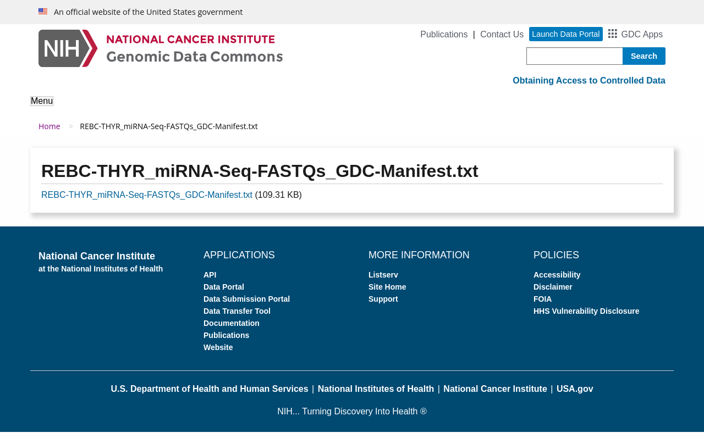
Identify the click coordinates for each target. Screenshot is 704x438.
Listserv (383, 281)
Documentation (232, 329)
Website (218, 353)
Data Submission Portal (247, 305)
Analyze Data (222, 108)
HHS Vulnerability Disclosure (586, 317)
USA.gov (575, 395)
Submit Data (360, 108)
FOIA (543, 305)
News (542, 108)
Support (498, 108)
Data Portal (224, 293)
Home (49, 132)
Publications (444, 34)
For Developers (433, 108)
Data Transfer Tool (237, 317)
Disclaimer (553, 293)
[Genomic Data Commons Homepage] (160, 47)
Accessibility (557, 281)
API (210, 281)
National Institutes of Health (376, 395)
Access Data (292, 108)
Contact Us (502, 34)
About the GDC (69, 108)
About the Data (148, 108)
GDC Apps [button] (642, 34)
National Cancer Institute (495, 395)
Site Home (387, 293)
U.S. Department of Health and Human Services (209, 395)
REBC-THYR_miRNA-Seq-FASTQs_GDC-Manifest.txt (146, 201)
